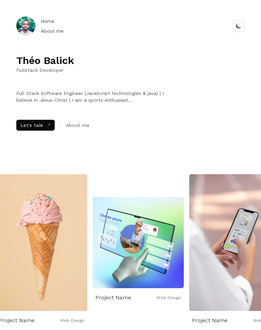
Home (47, 21)
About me (52, 31)
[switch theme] (238, 26)
